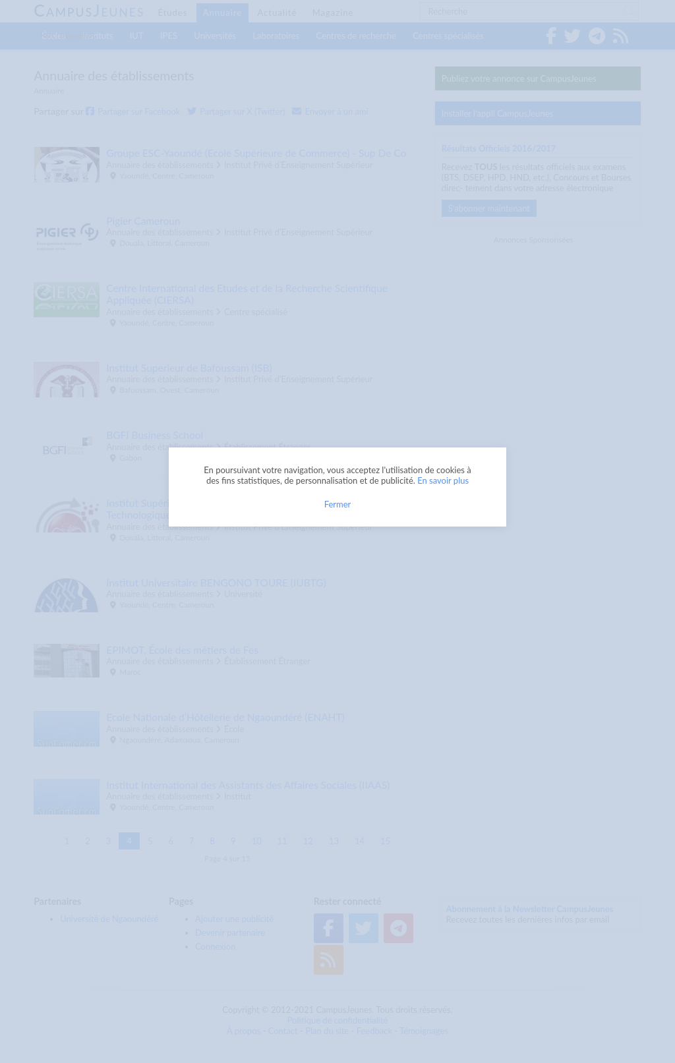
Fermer (337, 504)
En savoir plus (443, 480)
